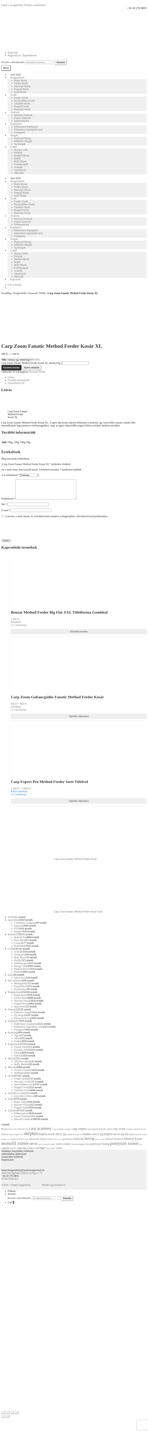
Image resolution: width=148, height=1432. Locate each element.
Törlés (36, 359)
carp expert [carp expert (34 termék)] (78, 1132)
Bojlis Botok (20, 80)
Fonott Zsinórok (22, 118)
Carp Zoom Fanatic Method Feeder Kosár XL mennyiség (30, 363)
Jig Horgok (19, 144)
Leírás (11, 377)
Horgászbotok (17, 77)
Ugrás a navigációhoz (12, 5)
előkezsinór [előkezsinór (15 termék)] (34, 1143)
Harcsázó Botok (22, 86)
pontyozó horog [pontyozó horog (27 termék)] (99, 1147)
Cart (11, 1206)
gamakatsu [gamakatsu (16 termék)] (67, 1142)
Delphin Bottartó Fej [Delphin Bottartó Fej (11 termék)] (74, 1138)
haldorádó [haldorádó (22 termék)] (78, 1142)
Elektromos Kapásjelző (26, 126)
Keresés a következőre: (13, 62)
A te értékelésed (10, 475)
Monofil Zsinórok (23, 115)
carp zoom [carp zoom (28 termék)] (118, 1132)
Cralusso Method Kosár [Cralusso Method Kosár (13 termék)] (136, 1133)
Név (4, 508)
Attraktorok (20, 170)
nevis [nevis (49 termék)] (33, 1147)
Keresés (61, 62)
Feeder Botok (21, 83)
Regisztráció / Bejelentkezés (22, 55)
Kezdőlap (6, 293)
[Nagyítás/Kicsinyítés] (17, 1416)
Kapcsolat (13, 52)
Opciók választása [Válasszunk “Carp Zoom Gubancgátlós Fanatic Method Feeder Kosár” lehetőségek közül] (79, 720)
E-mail (5, 514)
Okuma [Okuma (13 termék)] (74, 1148)
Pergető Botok (21, 89)
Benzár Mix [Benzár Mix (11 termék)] (12, 1133)
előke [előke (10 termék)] (26, 1143)
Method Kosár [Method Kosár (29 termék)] (133, 1142)
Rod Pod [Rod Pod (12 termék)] (13, 1152)
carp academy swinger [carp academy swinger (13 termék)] (61, 1133)
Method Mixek (21, 155)
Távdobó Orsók (22, 103)
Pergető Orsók (21, 106)
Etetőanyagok (21, 164)
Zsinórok (15, 112)
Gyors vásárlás (31, 367)
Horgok (14, 135)
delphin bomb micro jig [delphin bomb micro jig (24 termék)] (52, 1138)
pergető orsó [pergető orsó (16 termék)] (83, 1148)
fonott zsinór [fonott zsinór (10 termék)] (57, 1143)
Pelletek (18, 152)
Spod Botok (20, 92)
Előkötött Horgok (23, 141)
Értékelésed (8, 502)
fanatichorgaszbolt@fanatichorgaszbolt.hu (23, 1174)
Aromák (18, 167)
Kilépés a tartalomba (34, 5)
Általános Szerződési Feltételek (17, 1155)
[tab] (77, 377)
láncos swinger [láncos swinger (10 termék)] (100, 1143)
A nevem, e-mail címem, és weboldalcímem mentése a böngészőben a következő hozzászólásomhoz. (56, 520)
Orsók (13, 95)
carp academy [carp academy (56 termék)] (40, 1132)
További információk (18, 380)
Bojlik (17, 158)
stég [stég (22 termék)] (19, 1151)
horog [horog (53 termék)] (89, 1142)
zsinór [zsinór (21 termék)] (59, 1151)
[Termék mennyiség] (75, 363)
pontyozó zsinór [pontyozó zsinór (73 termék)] (124, 1147)
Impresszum (7, 1163)
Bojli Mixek (20, 161)
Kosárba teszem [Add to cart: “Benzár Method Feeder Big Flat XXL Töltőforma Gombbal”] (79, 635)
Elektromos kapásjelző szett (28, 129)
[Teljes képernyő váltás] (12, 1416)
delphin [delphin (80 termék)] (31, 1137)
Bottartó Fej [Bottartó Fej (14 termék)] (23, 1133)
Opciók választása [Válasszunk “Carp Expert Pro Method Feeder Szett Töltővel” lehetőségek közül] (79, 804)
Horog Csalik (21, 149)
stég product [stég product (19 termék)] (28, 1151)
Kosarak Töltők (37, 293)
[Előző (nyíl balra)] (3, 1420)
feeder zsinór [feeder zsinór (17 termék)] (46, 1142)
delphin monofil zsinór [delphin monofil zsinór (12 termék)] (138, 1138)
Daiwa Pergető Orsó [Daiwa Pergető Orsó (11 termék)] (16, 1138)
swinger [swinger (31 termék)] (40, 1151)
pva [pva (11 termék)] (140, 1148)
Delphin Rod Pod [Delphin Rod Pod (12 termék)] (17, 1143)
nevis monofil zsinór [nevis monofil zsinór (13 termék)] (46, 1148)
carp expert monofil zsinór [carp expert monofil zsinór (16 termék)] (99, 1133)
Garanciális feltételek (12, 1160)
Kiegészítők (20, 293)
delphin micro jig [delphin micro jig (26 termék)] (92, 1138)
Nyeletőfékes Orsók (24, 100)
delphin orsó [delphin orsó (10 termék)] (5, 1143)
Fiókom (12, 1194)
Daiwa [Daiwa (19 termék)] (4, 1138)
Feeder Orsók (21, 97)
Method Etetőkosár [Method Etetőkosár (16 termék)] (114, 1142)
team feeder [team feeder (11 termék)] (50, 1152)
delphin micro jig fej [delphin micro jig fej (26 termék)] (116, 1138)
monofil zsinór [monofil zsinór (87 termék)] (15, 1147)
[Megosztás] (8, 1416)
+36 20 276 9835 (137, 8)
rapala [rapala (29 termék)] (5, 1151)
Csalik (13, 146)
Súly (3, 359)
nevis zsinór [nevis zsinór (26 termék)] (63, 1147)
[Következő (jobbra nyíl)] (8, 1420)
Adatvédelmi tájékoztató (13, 1157)
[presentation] (25, 532)
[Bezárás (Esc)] (3, 1416)
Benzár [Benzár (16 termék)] (4, 1133)
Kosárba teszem (11, 367)
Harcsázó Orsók (22, 109)
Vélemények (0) (16, 383)
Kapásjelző (16, 123)
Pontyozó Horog (22, 138)
